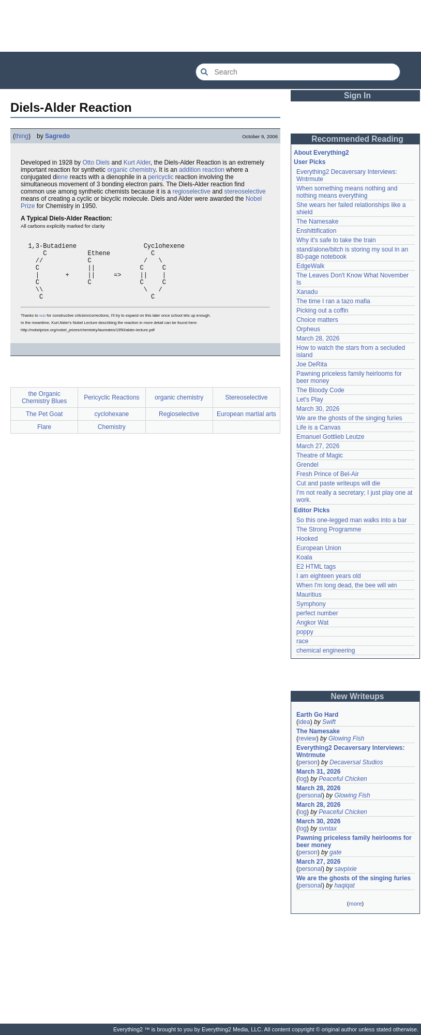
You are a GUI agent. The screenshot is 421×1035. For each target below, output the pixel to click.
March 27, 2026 (317, 446)
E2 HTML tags (316, 566)
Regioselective (179, 428)
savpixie (345, 869)
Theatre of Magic (319, 455)
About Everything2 (321, 152)
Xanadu (307, 291)
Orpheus (308, 329)
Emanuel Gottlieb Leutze (330, 436)
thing (21, 136)
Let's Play (309, 399)
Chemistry (112, 441)
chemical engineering (325, 650)
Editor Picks (311, 510)
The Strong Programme (328, 529)
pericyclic (160, 177)
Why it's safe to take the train (336, 240)
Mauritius (309, 594)
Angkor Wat (312, 622)
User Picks (309, 162)
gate (335, 852)
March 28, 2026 (317, 338)
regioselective (191, 191)
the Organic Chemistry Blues (44, 411)
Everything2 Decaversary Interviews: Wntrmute (350, 751)
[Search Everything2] (298, 72)
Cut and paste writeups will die (338, 483)
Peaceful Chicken (343, 778)
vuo (42, 329)
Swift (329, 722)
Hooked (307, 538)
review (307, 738)
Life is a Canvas (318, 427)
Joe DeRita (311, 364)
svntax (328, 828)
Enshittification (316, 230)
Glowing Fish (346, 738)
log (302, 778)
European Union (318, 548)
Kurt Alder (137, 162)
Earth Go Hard (317, 714)
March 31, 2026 (318, 771)
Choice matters (317, 319)
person (308, 762)
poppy (304, 631)
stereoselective (245, 191)
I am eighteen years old (328, 576)
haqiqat (344, 885)
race (302, 641)
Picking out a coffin (322, 310)
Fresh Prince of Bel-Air (327, 474)
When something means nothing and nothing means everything (346, 192)
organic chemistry (131, 169)
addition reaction (201, 169)
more (355, 903)
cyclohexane (112, 428)
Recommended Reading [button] (357, 139)
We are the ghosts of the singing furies (349, 418)
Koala (304, 557)
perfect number (317, 613)
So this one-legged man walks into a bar (351, 520)
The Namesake (317, 221)
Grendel (307, 464)
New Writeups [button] (357, 696)
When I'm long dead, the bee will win (346, 585)
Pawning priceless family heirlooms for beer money (354, 841)
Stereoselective (246, 411)
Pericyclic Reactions (111, 411)
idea (304, 722)
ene (62, 177)
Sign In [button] (357, 95)
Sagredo (57, 136)
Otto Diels (96, 162)
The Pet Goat (44, 428)
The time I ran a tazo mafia (333, 301)
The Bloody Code (320, 390)
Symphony (311, 604)
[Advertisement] (210, 26)
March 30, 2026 (317, 408)
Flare (44, 441)
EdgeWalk (310, 266)
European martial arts (246, 428)
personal (310, 795)
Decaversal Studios (356, 762)
